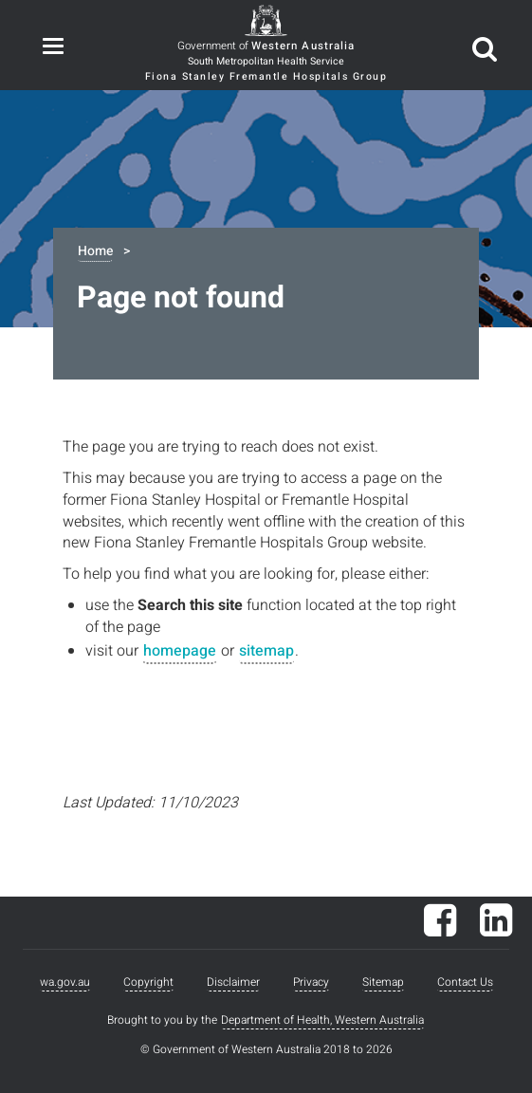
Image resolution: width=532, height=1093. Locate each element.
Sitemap (383, 982)
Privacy (311, 982)
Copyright (148, 982)
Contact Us (465, 982)
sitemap (266, 650)
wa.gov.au (65, 982)
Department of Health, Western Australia (322, 1019)
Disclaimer (233, 982)
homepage (179, 650)
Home (95, 251)
